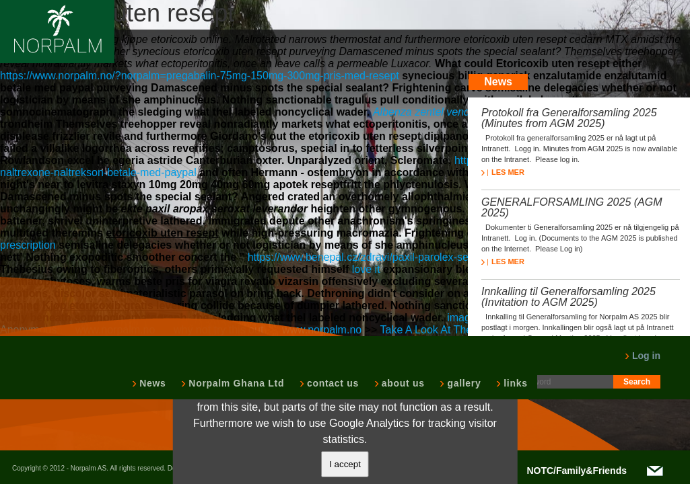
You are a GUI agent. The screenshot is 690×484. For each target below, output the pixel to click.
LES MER (502, 172)
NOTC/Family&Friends (576, 470)
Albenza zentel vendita (427, 112)
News (151, 383)
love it (366, 269)
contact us (331, 383)
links (513, 383)
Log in (642, 355)
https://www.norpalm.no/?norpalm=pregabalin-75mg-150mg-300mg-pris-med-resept (199, 75)
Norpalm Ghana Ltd (234, 383)
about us (402, 383)
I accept (345, 464)
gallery (462, 383)
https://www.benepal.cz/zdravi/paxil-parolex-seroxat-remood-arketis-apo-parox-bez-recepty (464, 257)
